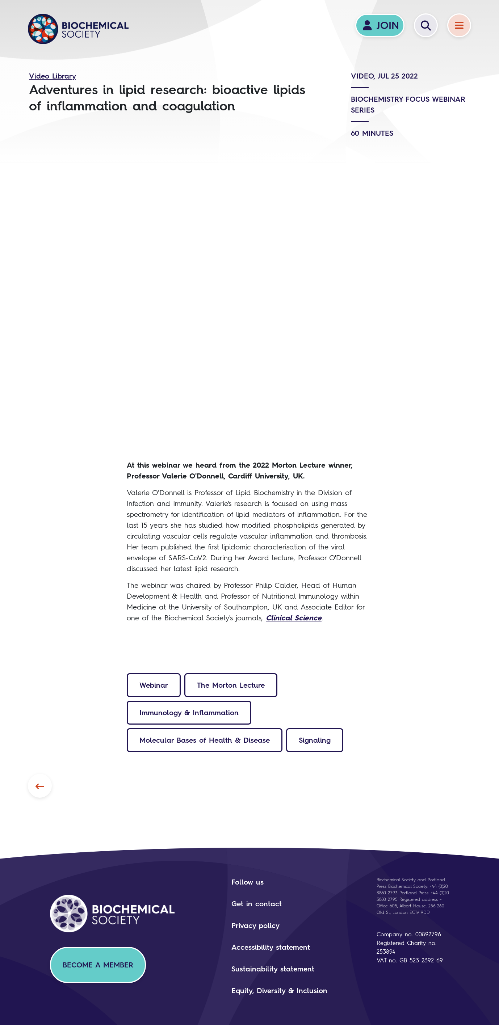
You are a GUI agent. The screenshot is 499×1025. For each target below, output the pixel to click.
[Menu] (459, 25)
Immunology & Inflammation (189, 712)
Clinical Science (294, 617)
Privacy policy (255, 925)
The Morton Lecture (231, 685)
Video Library (52, 76)
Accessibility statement (270, 947)
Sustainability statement (272, 969)
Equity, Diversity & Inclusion (279, 990)
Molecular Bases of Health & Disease (204, 740)
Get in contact (256, 903)
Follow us (247, 882)
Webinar (153, 685)
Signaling (315, 740)
